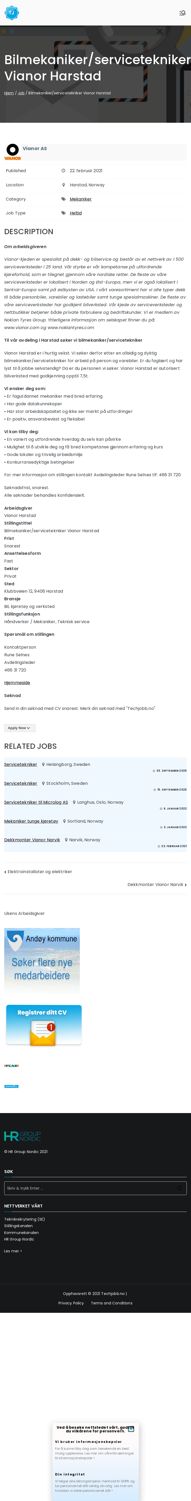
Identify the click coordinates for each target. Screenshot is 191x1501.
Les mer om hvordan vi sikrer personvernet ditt (94, 1488)
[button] (131, 1429)
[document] (95, 750)
